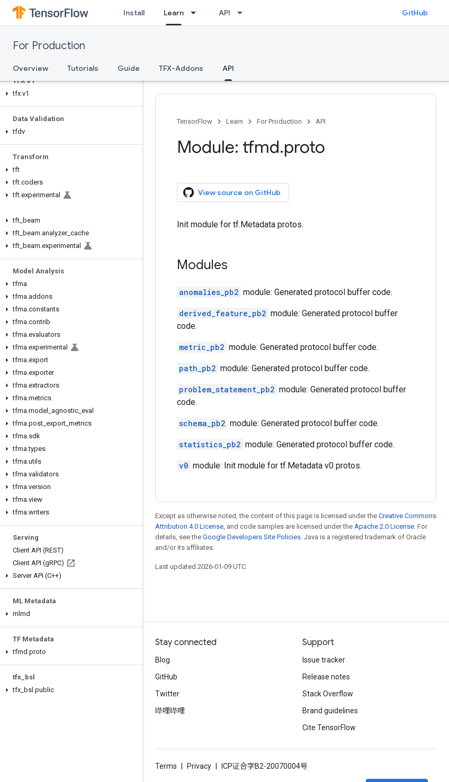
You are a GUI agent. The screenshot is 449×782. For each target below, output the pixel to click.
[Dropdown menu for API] (243, 12)
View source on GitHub (232, 192)
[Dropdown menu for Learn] (196, 12)
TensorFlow (194, 121)
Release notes (326, 677)
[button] (69, 93)
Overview (30, 68)
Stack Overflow (327, 693)
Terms (166, 766)
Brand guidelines (330, 710)
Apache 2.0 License (384, 526)
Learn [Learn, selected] (174, 12)
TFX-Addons (181, 68)
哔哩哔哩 (170, 710)
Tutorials (82, 68)
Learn (234, 121)
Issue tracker (323, 660)
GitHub (415, 12)
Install (134, 12)
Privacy (199, 766)
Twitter (167, 693)
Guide (129, 68)
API (224, 12)
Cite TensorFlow (329, 727)
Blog (162, 660)
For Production (49, 45)
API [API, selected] (228, 68)
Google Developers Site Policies (252, 537)
